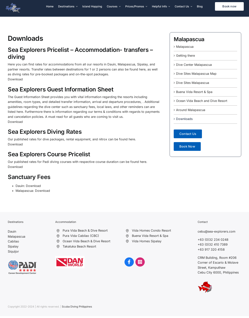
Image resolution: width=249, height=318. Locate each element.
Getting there (185, 55)
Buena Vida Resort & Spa (194, 92)
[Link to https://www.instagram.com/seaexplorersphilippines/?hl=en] (140, 262)
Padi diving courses (57, 162)
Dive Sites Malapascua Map (196, 74)
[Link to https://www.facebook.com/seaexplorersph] (129, 262)
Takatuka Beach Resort (79, 246)
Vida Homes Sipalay (146, 241)
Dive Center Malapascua (194, 65)
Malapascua (185, 47)
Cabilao (13, 241)
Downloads (184, 119)
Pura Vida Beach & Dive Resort (85, 230)
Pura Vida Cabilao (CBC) (81, 236)
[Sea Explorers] (13, 4)
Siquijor (13, 251)
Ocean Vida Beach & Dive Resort (86, 241)
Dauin (12, 231)
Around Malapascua (190, 110)
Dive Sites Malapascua (192, 83)
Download (15, 144)
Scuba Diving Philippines (77, 306)
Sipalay (13, 246)
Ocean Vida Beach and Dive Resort (201, 101)
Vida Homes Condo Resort (151, 230)
